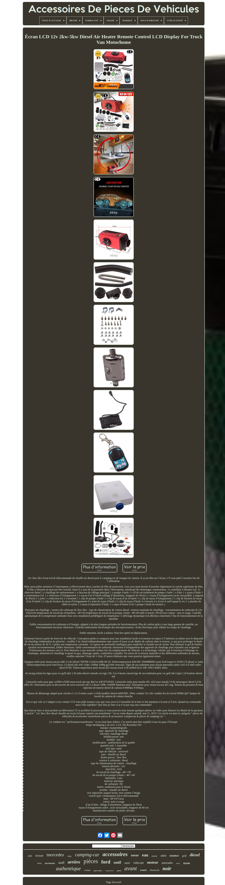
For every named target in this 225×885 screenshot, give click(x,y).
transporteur (109, 871)
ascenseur (50, 863)
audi (61, 862)
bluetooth (154, 870)
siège (69, 856)
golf (184, 855)
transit (143, 870)
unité (127, 862)
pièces (91, 861)
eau (145, 855)
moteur (152, 862)
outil (117, 862)
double (154, 856)
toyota (186, 863)
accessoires (115, 854)
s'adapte (87, 870)
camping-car (87, 854)
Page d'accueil (113, 882)
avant (130, 868)
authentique (68, 868)
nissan (39, 855)
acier (178, 863)
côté (30, 855)
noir (166, 868)
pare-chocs (98, 871)
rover (135, 855)
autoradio (167, 862)
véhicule (138, 862)
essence (174, 855)
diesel (195, 854)
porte (119, 871)
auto (163, 855)
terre (39, 863)
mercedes (55, 854)
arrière (74, 862)
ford (105, 861)
